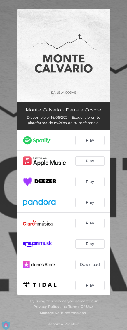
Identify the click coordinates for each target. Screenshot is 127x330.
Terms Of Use (80, 306)
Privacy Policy (46, 306)
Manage (47, 313)
